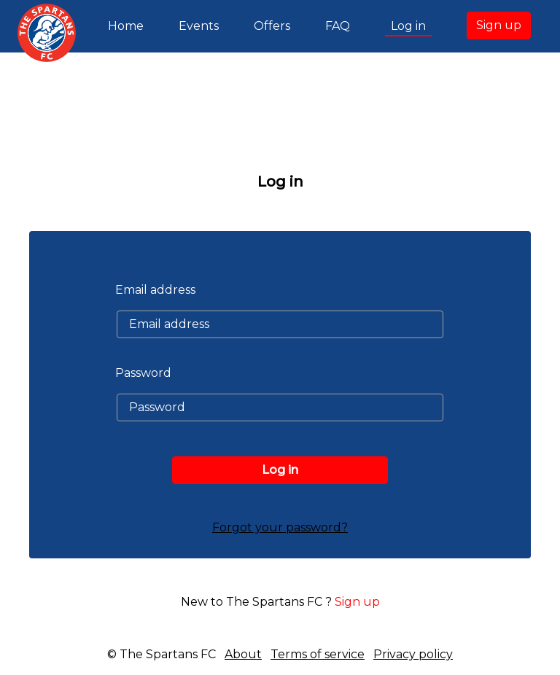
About (243, 654)
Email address (155, 290)
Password (143, 373)
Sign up (498, 25)
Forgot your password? (280, 527)
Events (199, 26)
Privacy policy (413, 654)
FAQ (337, 26)
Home (128, 25)
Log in (408, 26)
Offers (272, 26)
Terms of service (318, 654)
